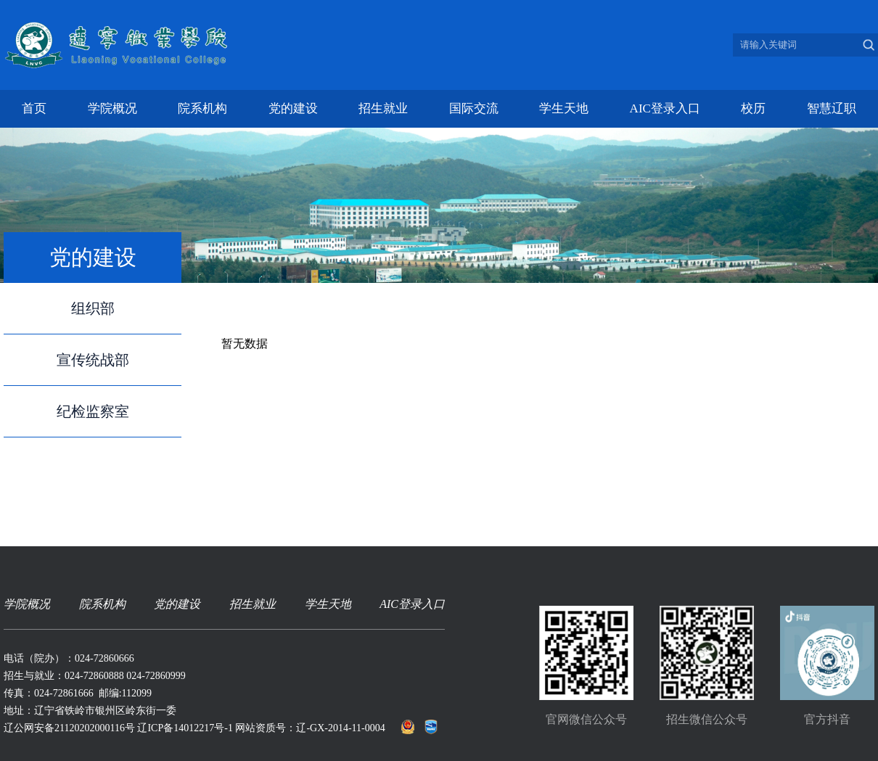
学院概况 (112, 108)
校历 (753, 108)
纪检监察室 (93, 411)
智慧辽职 (831, 108)
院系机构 (202, 108)
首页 (34, 108)
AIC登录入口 (665, 108)
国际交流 (474, 108)
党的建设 (293, 108)
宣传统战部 (93, 360)
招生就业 (383, 108)
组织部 (93, 308)
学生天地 (563, 108)
